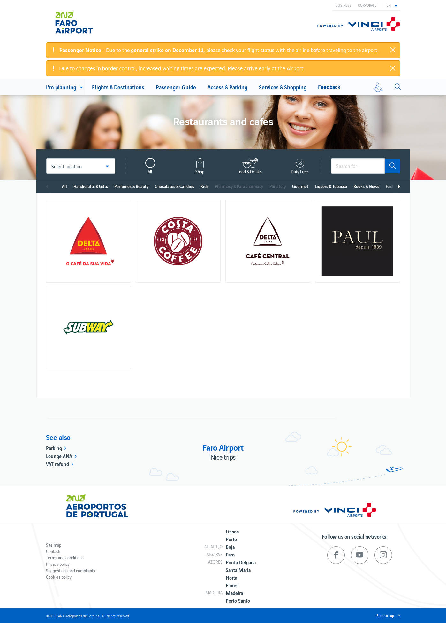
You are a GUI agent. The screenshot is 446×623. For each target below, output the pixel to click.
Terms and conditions (65, 558)
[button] (391, 5)
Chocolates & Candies (174, 186)
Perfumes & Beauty (131, 186)
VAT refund (57, 463)
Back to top (385, 615)
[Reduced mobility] (378, 87)
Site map (53, 545)
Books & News (366, 186)
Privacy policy (58, 564)
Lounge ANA (59, 455)
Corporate (367, 5)
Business (344, 5)
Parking (54, 447)
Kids (204, 186)
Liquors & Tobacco (331, 186)
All (64, 186)
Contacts (53, 551)
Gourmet (300, 186)
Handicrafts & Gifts (90, 186)
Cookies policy (59, 577)
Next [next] (399, 186)
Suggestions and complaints (70, 570)
